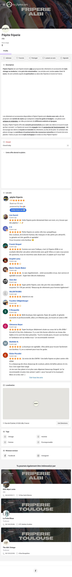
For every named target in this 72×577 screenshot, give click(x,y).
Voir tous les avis (36, 378)
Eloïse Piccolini (15, 354)
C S (10, 227)
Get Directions (63, 423)
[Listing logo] (6, 29)
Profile (5, 51)
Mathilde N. (14, 342)
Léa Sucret (13, 215)
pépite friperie (16, 197)
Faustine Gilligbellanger (18, 301)
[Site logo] (17, 4)
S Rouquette (14, 310)
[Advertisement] (36, 96)
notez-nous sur (18, 210)
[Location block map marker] (36, 403)
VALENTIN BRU (15, 292)
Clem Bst (12, 280)
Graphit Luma (14, 259)
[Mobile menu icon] (3, 4)
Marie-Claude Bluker (17, 268)
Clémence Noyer (16, 325)
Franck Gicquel (15, 244)
